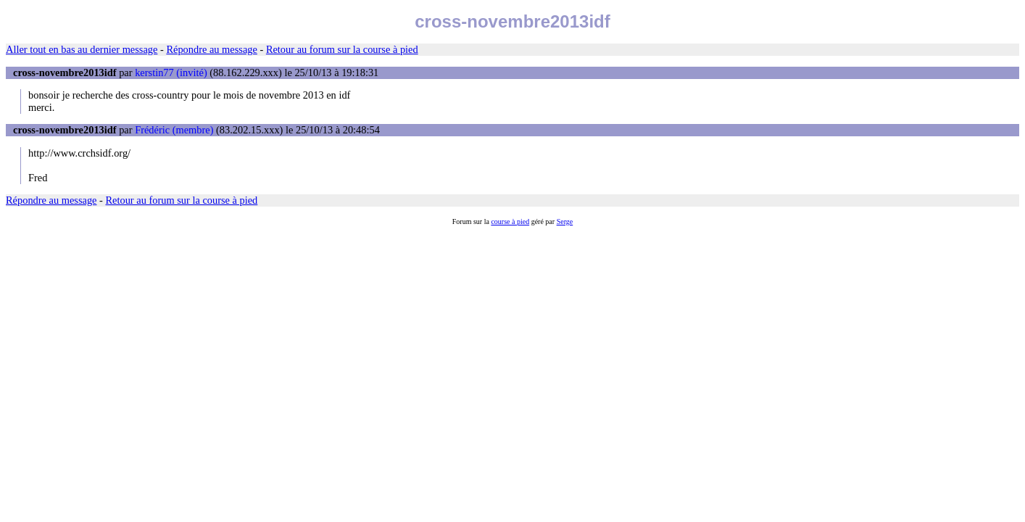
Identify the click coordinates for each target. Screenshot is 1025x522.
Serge (565, 221)
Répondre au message (211, 49)
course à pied (510, 221)
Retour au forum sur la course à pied (342, 49)
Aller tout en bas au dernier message (81, 49)
